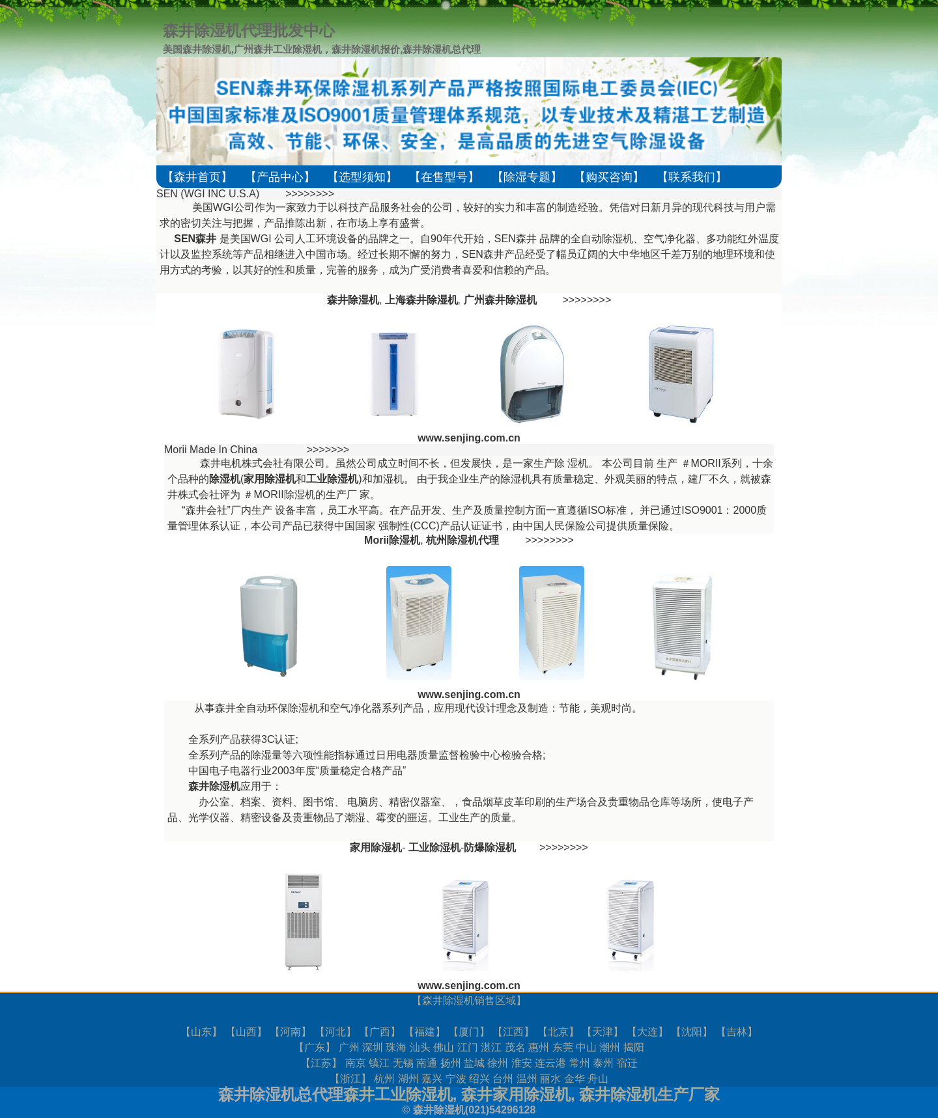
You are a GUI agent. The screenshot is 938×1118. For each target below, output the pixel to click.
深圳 (372, 1047)
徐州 (497, 1063)
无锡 (403, 1063)
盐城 (474, 1063)
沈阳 (691, 1031)
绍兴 (479, 1078)
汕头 (420, 1047)
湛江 (491, 1047)
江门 (467, 1047)
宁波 (456, 1078)
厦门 (469, 1031)
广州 (349, 1047)
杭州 (384, 1078)
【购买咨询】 (609, 177)
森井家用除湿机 (516, 1094)
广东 (314, 1047)
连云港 (550, 1063)
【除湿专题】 (527, 177)
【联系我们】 (692, 177)
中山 (586, 1047)
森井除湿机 (448, 1000)
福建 (424, 1031)
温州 (527, 1078)
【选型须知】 (362, 177)
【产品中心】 (280, 177)
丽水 (550, 1078)
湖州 (408, 1078)
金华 (574, 1078)
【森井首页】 (197, 177)
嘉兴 (431, 1078)
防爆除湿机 (490, 847)
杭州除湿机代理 (462, 540)
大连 (647, 1031)
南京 (355, 1063)
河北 (335, 1031)
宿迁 (627, 1063)
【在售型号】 (444, 177)
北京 (558, 1031)
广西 (379, 1031)
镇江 (379, 1063)
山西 (246, 1031)
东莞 (562, 1047)
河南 (290, 1031)
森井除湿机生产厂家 (649, 1094)
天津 (602, 1031)
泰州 (603, 1063)
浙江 (350, 1078)
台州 (502, 1078)
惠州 (538, 1047)
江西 (513, 1031)
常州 (579, 1063)
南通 (426, 1063)
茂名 (515, 1047)
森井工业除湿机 (398, 1094)
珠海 (396, 1047)
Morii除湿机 (392, 540)
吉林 (736, 1031)
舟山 (598, 1078)
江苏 (321, 1063)
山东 (201, 1031)
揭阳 (633, 1047)
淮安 (521, 1063)
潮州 (609, 1047)
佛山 (443, 1047)
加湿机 (388, 478)
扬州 (450, 1063)
